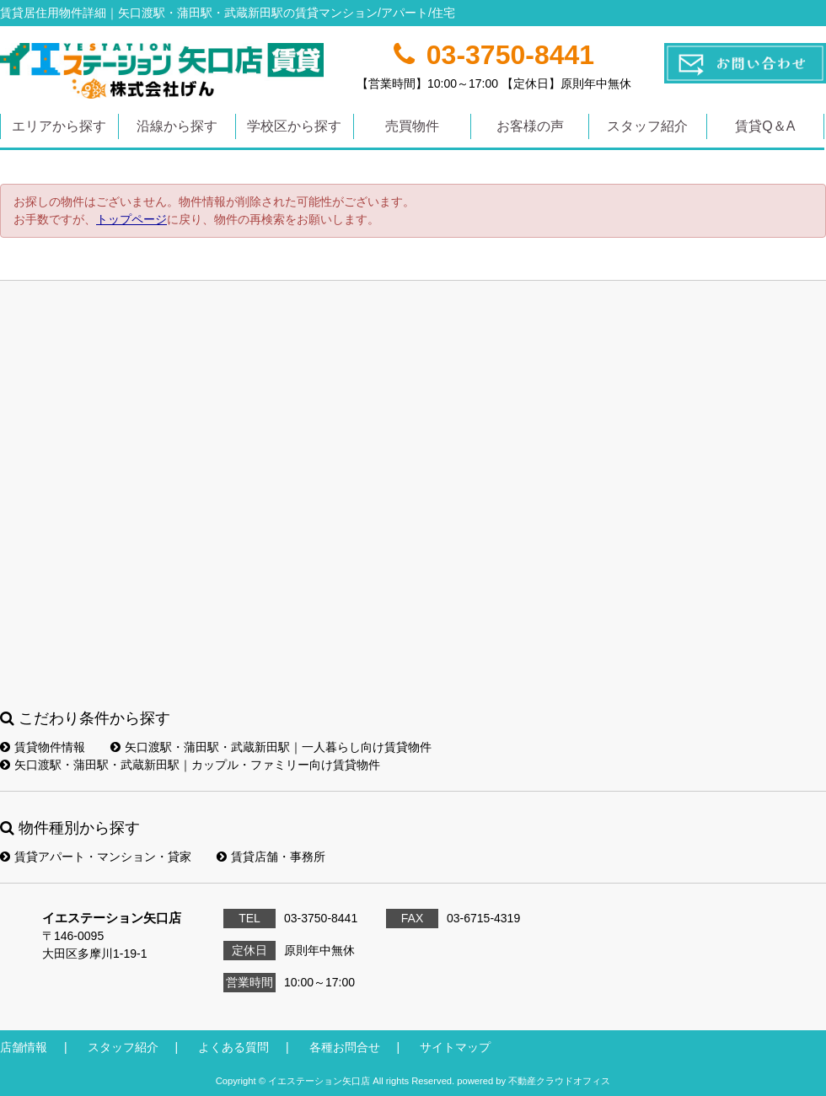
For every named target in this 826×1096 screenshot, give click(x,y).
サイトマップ (455, 1047)
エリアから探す (59, 126)
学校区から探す (294, 126)
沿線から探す (177, 126)
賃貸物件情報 (42, 747)
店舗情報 (23, 1047)
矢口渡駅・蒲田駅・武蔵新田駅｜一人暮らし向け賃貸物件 (271, 747)
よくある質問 (233, 1047)
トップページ (131, 219)
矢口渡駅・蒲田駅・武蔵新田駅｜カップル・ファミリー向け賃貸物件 (190, 764)
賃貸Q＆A (765, 126)
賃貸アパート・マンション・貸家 (95, 856)
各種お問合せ (344, 1047)
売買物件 (412, 126)
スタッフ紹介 (647, 126)
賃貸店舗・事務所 (271, 856)
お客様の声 (530, 126)
